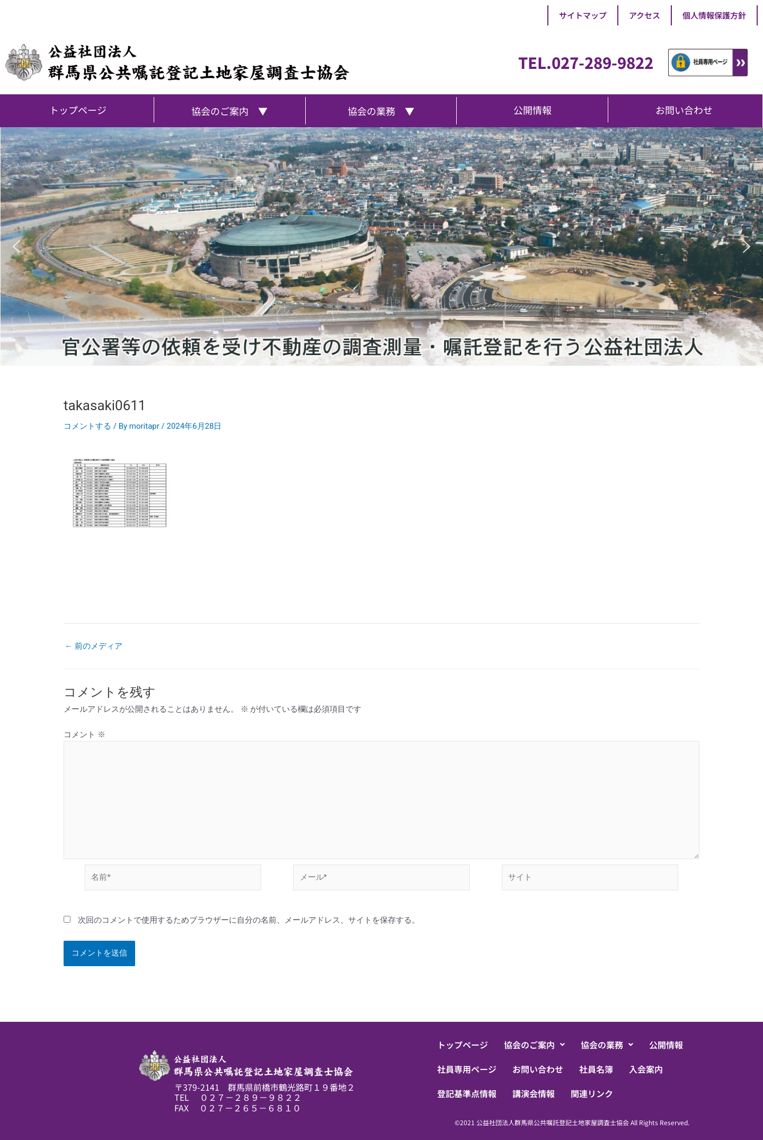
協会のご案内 (534, 1044)
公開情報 (666, 1044)
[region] (381, 246)
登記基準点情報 (466, 1093)
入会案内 (646, 1069)
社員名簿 (596, 1069)
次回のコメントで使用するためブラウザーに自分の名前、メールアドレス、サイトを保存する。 (249, 920)
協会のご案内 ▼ (229, 111)
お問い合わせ (537, 1069)
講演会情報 (533, 1093)
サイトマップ (583, 15)
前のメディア (93, 646)
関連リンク (592, 1093)
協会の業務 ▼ (381, 111)
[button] (16, 246)
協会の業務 (607, 1044)
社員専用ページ (466, 1069)
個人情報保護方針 (714, 15)
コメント (84, 734)
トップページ (462, 1044)
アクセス (644, 15)
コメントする (87, 426)
